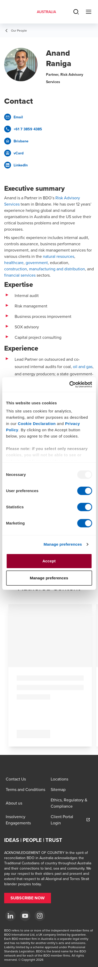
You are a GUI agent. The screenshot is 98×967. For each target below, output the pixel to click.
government (37, 262)
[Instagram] (39, 916)
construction (15, 269)
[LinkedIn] (10, 916)
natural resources (58, 256)
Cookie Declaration (37, 423)
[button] (27, 898)
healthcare (14, 262)
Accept (49, 561)
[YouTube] (25, 916)
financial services (20, 275)
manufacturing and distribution (57, 269)
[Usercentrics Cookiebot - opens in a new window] (70, 384)
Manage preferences (63, 544)
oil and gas (83, 366)
